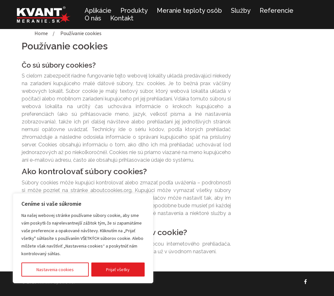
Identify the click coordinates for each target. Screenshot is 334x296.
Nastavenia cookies (55, 269)
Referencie (276, 10)
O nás (93, 18)
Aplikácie (98, 10)
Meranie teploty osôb (189, 10)
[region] (83, 238)
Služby (241, 10)
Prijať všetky (118, 269)
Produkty (134, 10)
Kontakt (121, 18)
